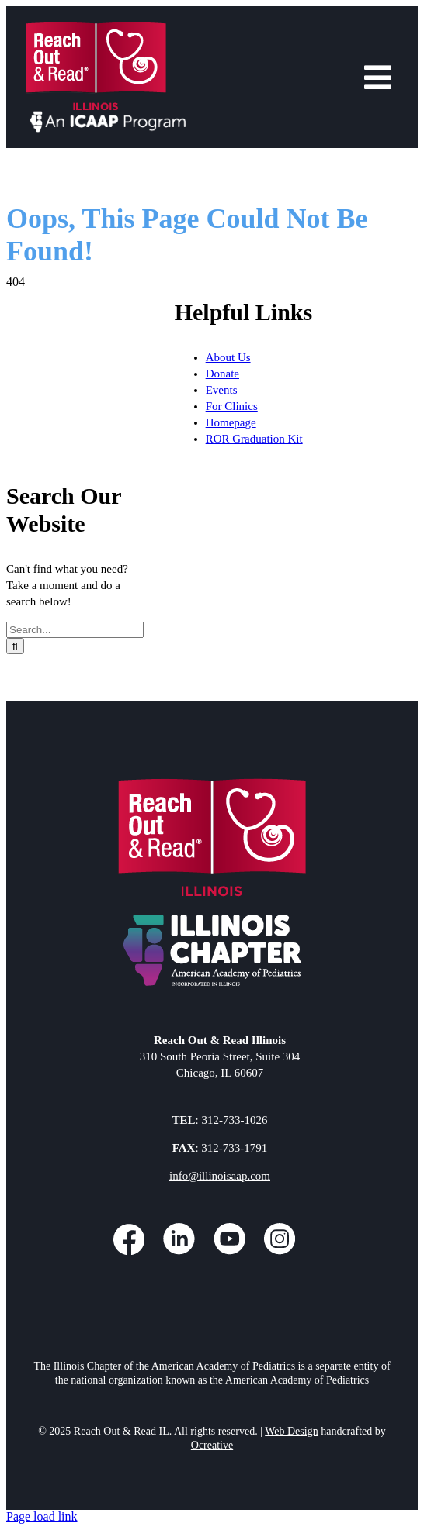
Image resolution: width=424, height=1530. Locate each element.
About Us (228, 357)
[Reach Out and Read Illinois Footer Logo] (212, 784)
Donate (222, 373)
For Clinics (232, 406)
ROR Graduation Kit (254, 438)
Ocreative (212, 1445)
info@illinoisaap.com (219, 1176)
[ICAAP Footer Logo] (212, 918)
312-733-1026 (234, 1120)
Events (222, 390)
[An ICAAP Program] (108, 116)
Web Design (291, 1431)
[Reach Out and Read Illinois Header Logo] (96, 27)
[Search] (15, 646)
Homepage (231, 422)
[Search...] (75, 630)
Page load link (42, 1516)
